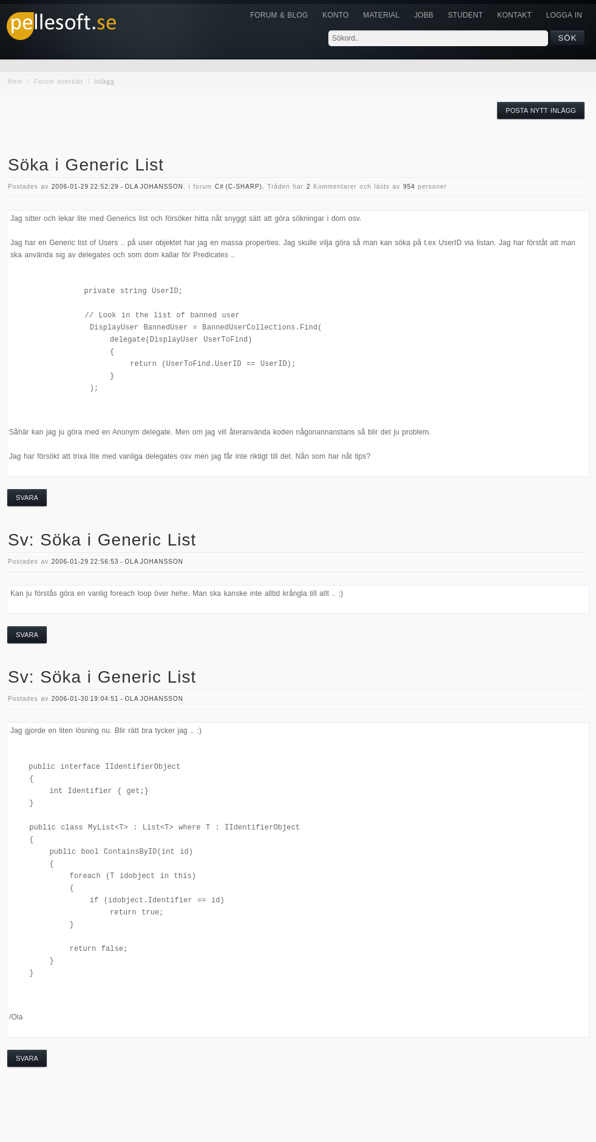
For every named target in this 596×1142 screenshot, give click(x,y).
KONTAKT (514, 15)
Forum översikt (58, 81)
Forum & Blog (279, 15)
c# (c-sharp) (238, 186)
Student (465, 15)
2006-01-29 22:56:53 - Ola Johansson (117, 561)
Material (381, 15)
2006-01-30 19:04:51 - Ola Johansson (117, 698)
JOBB (423, 15)
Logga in (564, 15)
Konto (335, 15)
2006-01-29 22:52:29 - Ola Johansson (117, 186)
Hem (15, 81)
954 (409, 186)
